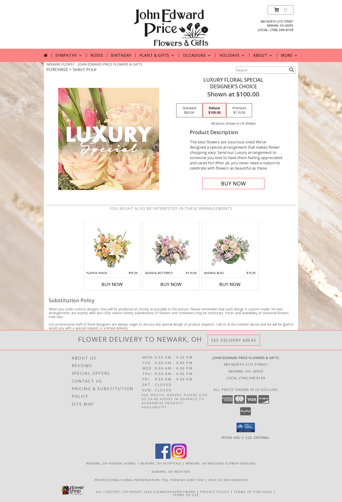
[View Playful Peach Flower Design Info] (112, 246)
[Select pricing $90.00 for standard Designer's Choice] (189, 110)
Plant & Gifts (157, 55)
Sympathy (69, 55)
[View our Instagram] (179, 457)
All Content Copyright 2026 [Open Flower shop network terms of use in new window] (124, 491)
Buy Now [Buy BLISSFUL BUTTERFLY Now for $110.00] (171, 284)
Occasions (197, 55)
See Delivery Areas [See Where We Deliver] (233, 340)
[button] (280, 9)
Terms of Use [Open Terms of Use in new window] (186, 495)
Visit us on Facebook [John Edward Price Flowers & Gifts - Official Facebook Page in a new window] (227, 480)
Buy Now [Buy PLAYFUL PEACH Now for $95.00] (112, 284)
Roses (96, 55)
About (263, 55)
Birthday (121, 55)
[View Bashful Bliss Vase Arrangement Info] (230, 246)
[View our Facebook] (163, 457)
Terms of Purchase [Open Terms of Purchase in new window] (253, 491)
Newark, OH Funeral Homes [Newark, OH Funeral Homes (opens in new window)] (111, 463)
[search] (291, 69)
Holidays (232, 55)
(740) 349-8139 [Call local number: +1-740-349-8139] (281, 30)
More (289, 55)
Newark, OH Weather (171, 471)
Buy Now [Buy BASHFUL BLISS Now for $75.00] (230, 284)
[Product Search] (261, 70)
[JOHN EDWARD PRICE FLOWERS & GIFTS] (170, 27)
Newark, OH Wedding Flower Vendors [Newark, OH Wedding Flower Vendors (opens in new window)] (221, 463)
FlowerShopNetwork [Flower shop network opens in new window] (174, 491)
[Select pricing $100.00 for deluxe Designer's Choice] (214, 110)
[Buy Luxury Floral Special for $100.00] (233, 183)
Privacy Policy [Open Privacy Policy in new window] (214, 491)
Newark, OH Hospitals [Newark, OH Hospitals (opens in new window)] (161, 463)
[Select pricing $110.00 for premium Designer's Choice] (239, 110)
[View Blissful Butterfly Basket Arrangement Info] (171, 246)
